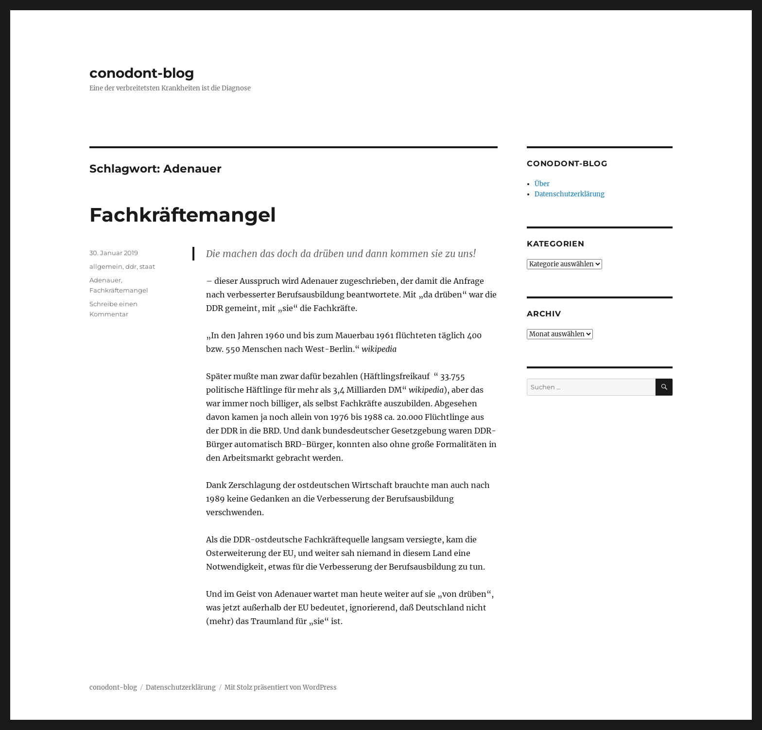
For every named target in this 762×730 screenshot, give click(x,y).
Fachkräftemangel (182, 214)
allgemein (105, 266)
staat (147, 266)
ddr (131, 266)
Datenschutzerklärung (570, 194)
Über (542, 184)
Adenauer (105, 280)
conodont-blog (141, 73)
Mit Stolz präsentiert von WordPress (281, 687)
